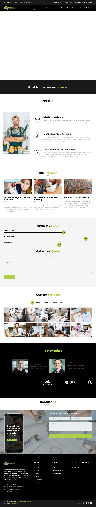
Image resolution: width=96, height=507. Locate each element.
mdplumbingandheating (26, 502)
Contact (74, 8)
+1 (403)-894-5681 (11, 484)
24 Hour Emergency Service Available (17, 198)
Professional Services (56, 474)
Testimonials (65, 8)
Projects (56, 8)
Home (35, 8)
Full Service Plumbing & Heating (45, 198)
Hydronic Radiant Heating (77, 197)
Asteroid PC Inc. (14, 504)
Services (48, 8)
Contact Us (54, 467)
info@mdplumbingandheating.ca (15, 487)
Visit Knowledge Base (57, 471)
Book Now (12, 440)
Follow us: (79, 503)
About (42, 8)
